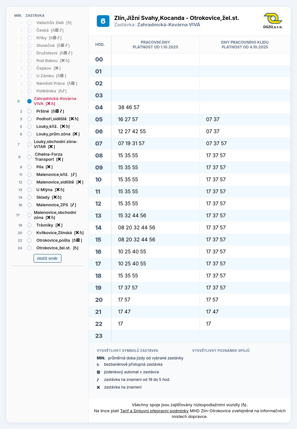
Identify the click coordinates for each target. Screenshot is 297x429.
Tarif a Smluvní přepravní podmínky (154, 410)
